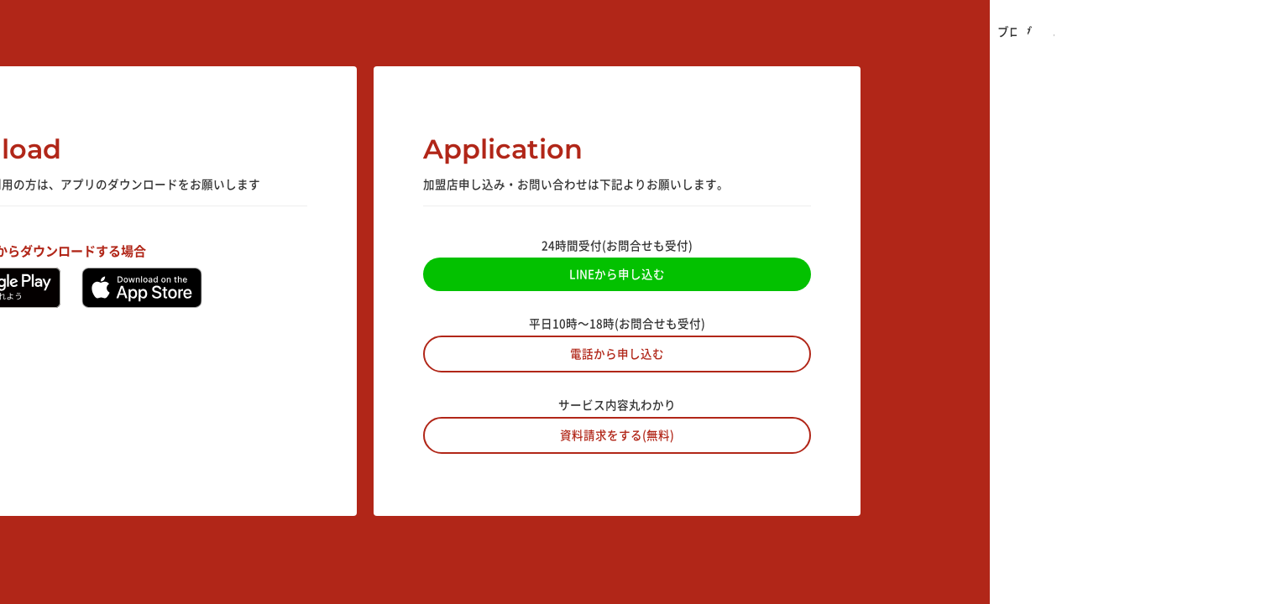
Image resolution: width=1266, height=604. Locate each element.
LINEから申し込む (617, 273)
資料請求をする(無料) (617, 434)
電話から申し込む (617, 353)
